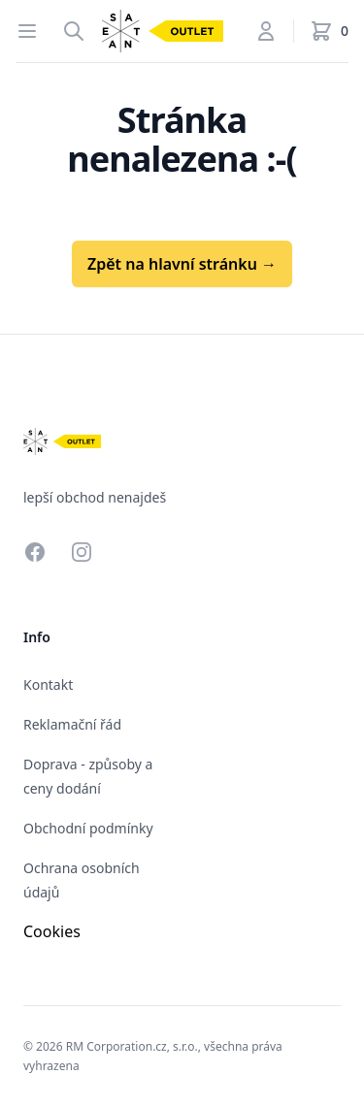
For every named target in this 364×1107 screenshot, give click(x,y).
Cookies (52, 931)
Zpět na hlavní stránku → (182, 264)
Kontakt (48, 684)
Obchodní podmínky (88, 828)
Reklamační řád (72, 724)
